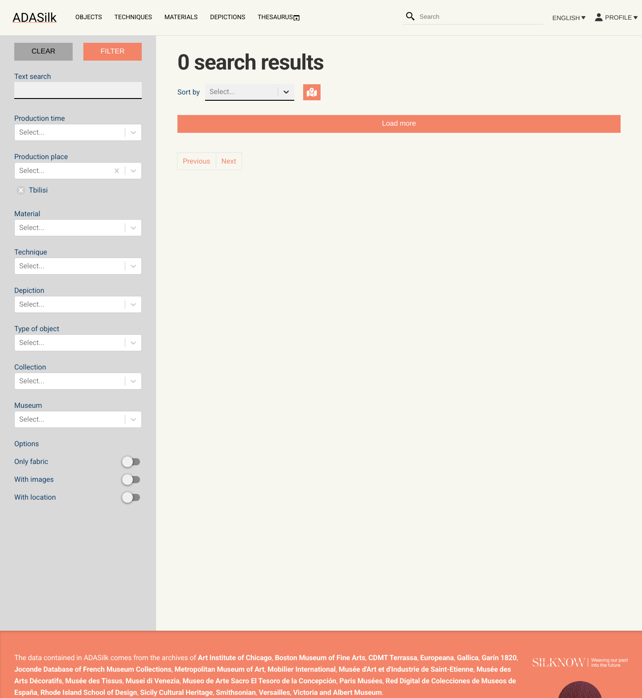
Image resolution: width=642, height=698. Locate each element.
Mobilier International (302, 669)
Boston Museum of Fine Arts (320, 657)
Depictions (227, 17)
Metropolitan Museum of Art (220, 669)
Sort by (188, 92)
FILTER (113, 51)
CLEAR (43, 51)
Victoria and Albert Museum (337, 692)
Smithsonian (235, 692)
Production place (78, 175)
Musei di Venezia (153, 681)
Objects (88, 17)
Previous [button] (196, 161)
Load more (399, 123)
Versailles (274, 692)
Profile (616, 17)
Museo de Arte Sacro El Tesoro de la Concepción (260, 681)
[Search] (411, 16)
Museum (78, 414)
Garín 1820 (499, 657)
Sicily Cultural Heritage (176, 692)
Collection (78, 376)
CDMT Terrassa (392, 657)
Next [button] (229, 161)
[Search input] (481, 16)
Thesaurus (279, 17)
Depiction (78, 299)
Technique (78, 261)
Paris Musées (361, 681)
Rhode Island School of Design (89, 692)
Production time (78, 127)
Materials (181, 17)
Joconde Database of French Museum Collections (93, 669)
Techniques (133, 17)
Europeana (437, 657)
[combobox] (481, 16)
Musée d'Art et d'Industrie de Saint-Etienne (406, 669)
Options (78, 471)
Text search (78, 85)
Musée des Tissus (93, 681)
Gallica (467, 657)
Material (78, 222)
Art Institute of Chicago (235, 657)
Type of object (78, 337)
